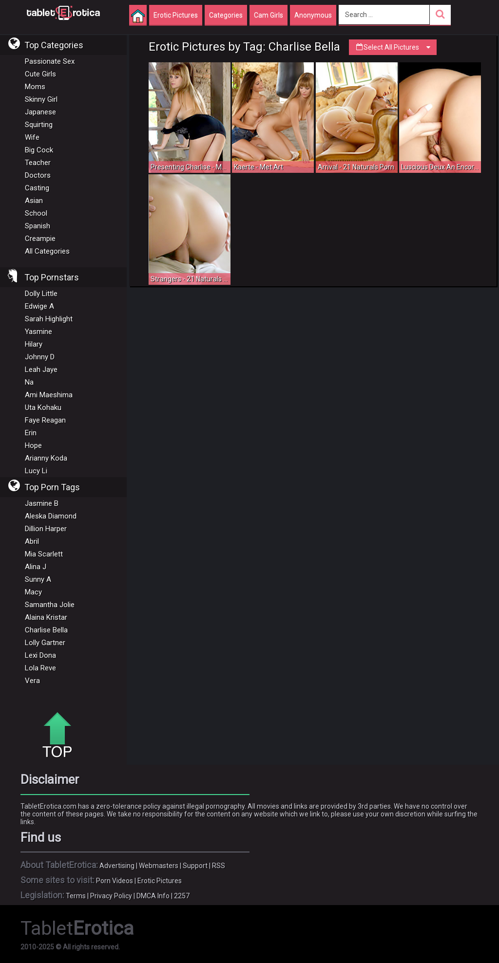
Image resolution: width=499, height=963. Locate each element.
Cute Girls (40, 74)
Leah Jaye (41, 369)
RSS (218, 866)
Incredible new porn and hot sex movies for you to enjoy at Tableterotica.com (63, 12)
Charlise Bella (46, 630)
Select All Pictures (393, 47)
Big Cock (39, 150)
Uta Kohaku (43, 407)
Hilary (33, 344)
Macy (33, 592)
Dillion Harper (46, 528)
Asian (34, 200)
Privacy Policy (111, 896)
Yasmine (38, 331)
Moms (35, 86)
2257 (182, 896)
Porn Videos (114, 881)
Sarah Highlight (49, 319)
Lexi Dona (40, 655)
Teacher (38, 162)
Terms (76, 896)
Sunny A (38, 579)
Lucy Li (36, 470)
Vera (32, 680)
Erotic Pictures (159, 881)
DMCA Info (153, 896)
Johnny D (40, 356)
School (36, 213)
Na (29, 382)
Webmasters (158, 866)
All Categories (47, 251)
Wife (32, 137)
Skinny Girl (41, 99)
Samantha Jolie (50, 604)
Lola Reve (40, 668)
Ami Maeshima (49, 394)
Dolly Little (41, 293)
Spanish (37, 226)
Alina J (35, 566)
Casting (37, 188)
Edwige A (39, 306)
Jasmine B (41, 503)
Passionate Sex (50, 61)
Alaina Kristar (46, 617)
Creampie (40, 238)
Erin (31, 432)
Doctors (38, 175)
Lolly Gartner (45, 642)
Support (195, 866)
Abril (32, 541)
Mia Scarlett (44, 554)
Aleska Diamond (51, 516)
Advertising (116, 866)
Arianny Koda (46, 458)
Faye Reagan (45, 420)
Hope (33, 445)
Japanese (40, 112)
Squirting (39, 124)
